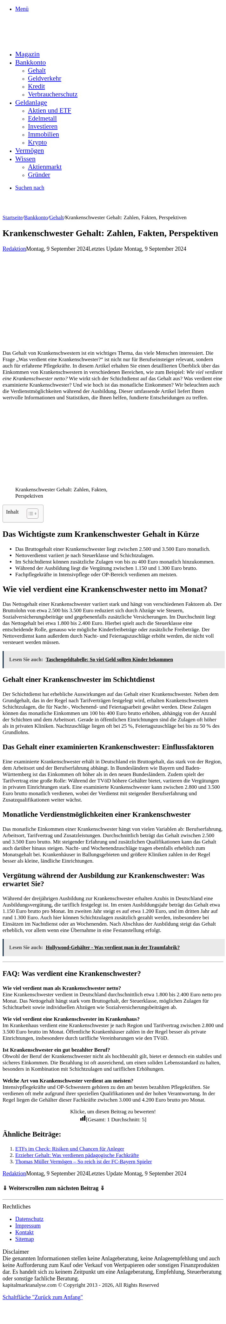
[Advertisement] (113, 300)
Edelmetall (42, 118)
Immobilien (43, 134)
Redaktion (14, 249)
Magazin (27, 54)
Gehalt (37, 70)
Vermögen (29, 150)
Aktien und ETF (49, 110)
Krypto (37, 142)
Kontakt (24, 1232)
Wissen (25, 159)
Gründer (39, 175)
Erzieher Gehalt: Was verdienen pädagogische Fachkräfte (77, 1155)
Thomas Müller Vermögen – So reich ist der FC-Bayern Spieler (83, 1162)
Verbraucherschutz (52, 94)
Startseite (13, 217)
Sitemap (24, 1239)
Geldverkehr (44, 78)
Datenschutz (29, 1219)
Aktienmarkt (45, 167)
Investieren (42, 126)
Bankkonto (30, 62)
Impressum (28, 1225)
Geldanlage (31, 102)
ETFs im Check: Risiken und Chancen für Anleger (69, 1149)
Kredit (36, 86)
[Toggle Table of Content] (29, 513)
